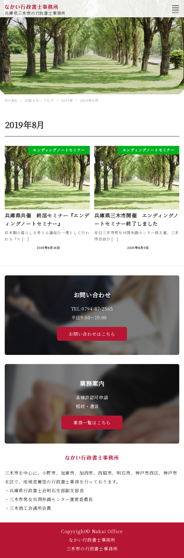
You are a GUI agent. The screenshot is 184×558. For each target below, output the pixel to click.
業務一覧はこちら (92, 422)
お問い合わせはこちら (92, 334)
